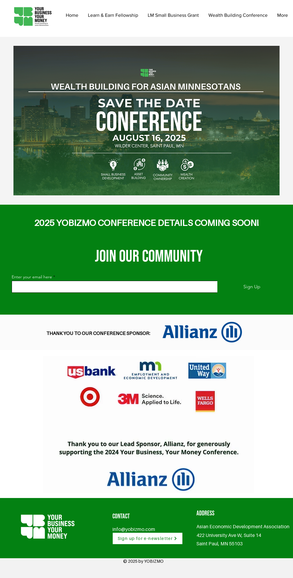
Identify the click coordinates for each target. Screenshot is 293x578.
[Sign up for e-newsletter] (147, 538)
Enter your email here (32, 277)
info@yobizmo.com (133, 529)
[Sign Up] (251, 287)
